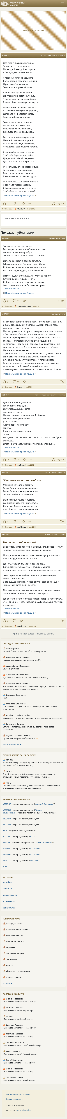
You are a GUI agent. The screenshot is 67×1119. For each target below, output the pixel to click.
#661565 (34, 860)
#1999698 (7, 824)
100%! (5, 697)
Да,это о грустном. (11, 668)
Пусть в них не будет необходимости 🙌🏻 (20, 738)
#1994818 (7, 818)
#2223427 (7, 804)
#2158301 (7, 848)
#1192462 (7, 842)
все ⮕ (5, 866)
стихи (54, 473)
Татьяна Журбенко (43, 842)
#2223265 (7, 810)
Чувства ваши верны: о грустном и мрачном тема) (25, 677)
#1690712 (7, 860)
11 (8, 203)
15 (18, 459)
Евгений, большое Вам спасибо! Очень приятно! (24, 651)
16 (18, 382)
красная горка (10, 895)
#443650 (5, 238)
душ (63, 238)
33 (8, 521)
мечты (62, 314)
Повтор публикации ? (19, 836)
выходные (8, 882)
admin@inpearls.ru (24, 1110)
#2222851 (7, 836)
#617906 (5, 473)
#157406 (5, 314)
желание (61, 55)
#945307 (5, 535)
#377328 (5, 55)
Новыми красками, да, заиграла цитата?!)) (22, 660)
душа (58, 238)
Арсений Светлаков (44, 804)
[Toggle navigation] (62, 3)
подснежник (9, 907)
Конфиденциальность (14, 1099)
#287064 (5, 395)
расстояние (52, 55)
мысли (62, 535)
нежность (46, 395)
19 (8, 459)
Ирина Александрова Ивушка (19, 195)
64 (8, 301)
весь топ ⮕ (7, 983)
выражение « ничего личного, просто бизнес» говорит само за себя (33, 718)
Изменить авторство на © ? (29, 804)
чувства (55, 535)
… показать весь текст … (13, 288)
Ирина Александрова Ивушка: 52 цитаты (33, 633)
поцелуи (62, 395)
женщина (61, 473)
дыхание (54, 395)
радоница (7, 888)
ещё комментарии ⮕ (12, 744)
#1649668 (7, 854)
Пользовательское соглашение (18, 1094)
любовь (43, 55)
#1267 (5, 830)
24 (8, 382)
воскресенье (9, 901)
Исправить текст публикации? (21, 818)
